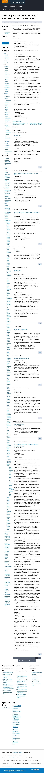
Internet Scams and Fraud (14, 22)
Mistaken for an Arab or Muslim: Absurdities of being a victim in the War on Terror (8, 536)
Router (14, 735)
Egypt (6, 128)
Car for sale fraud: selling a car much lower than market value (9, 252)
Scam (18, 735)
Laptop (18, 724)
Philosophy (7, 87)
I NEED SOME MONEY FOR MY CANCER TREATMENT (27, 212)
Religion (6, 89)
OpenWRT (16, 731)
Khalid (6, 55)
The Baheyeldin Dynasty (17, 752)
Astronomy (7, 141)
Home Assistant (16, 722)
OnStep (15, 729)
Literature (7, 77)
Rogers (18, 733)
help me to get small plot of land (21, 329)
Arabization (7, 96)
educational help (17, 391)
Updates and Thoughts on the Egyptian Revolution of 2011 (7, 602)
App (13, 708)
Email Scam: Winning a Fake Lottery (8, 263)
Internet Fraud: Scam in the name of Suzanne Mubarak (9, 343)
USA (6, 136)
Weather (8, 126)
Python (14, 733)
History (6, 71)
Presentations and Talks (8, 672)
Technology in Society (17, 121)
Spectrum (18, 738)
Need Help (16, 250)
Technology (6, 93)
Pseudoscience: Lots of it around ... (8, 570)
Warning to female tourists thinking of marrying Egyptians (22, 681)
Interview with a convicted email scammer (9, 422)
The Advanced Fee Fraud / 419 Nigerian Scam (9, 514)
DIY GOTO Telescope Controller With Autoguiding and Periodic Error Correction (8, 192)
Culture (6, 68)
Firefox (14, 720)
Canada (6, 125)
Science (6, 70)
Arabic (16, 708)
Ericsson (16, 719)
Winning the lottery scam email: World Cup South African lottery (22, 691)
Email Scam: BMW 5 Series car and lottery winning (21, 696)
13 (25, 658)
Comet (19, 711)
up (27, 123)
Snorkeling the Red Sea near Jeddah (7, 596)
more (3, 696)
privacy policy (11, 757)
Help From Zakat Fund (19, 424)
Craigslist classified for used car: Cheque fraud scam (22, 686)
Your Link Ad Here (6, 707)
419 (13, 706)
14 (28, 658)
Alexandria (8, 132)
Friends (5, 60)
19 (19, 660)
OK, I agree (30, 769)
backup (14, 710)
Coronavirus (16, 714)
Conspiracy (15, 712)
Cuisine (7, 130)
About (9, 9)
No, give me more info (13, 771)
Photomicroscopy (8, 151)
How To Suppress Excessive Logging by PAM (7, 692)
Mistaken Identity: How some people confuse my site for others (7, 545)
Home (4, 9)
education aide (17, 135)
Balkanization (15, 711)
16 (34, 658)
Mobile (15, 727)
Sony (14, 738)
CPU (20, 716)
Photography (7, 145)
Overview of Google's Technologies (7, 563)
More (14, 743)
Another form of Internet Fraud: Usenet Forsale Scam (8, 240)
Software (7, 102)
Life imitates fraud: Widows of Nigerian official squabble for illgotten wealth (9, 435)
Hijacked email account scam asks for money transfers (8, 326)
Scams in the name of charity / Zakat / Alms (30, 22)
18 (39, 658)
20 (22, 660)
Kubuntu (15, 724)
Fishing (6, 143)
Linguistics (7, 73)
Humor (6, 81)
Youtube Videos (35, 677)
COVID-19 (15, 717)
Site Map (15, 9)
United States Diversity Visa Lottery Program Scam (8, 525)
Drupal (6, 98)
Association (8, 100)
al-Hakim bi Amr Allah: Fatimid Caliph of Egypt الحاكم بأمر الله (8, 161)
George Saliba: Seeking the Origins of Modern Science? (8, 215)
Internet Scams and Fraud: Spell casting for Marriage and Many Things (8, 381)
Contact (21, 9)
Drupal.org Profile (35, 681)
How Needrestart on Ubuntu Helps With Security (7, 676)
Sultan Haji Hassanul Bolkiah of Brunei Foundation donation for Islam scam (11, 488)
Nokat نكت (6, 62)
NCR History (7, 112)
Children (6, 91)
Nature (6, 149)
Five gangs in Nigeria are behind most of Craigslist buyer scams (9, 313)
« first (15, 658)
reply (40, 206)
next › (30, 660)
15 (31, 658)
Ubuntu (15, 742)
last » (34, 660)
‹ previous (20, 658)
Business (7, 85)
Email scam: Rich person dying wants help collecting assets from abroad (9, 286)
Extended (7, 58)
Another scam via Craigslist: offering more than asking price (22, 676)
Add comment (15, 127)
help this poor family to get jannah (21, 358)
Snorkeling (7, 147)
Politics (6, 79)
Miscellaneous (8, 121)
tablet (14, 739)
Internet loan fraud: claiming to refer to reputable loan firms (9, 413)
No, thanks (36, 769)
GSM (17, 720)
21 (25, 660)
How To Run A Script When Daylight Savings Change (8, 681)
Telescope (17, 739)
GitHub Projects (35, 679)
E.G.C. (7, 134)
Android (17, 706)
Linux (6, 94)
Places (5, 123)
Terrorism (7, 83)
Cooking (6, 66)
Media (6, 75)
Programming (7, 118)
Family (5, 53)
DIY (13, 718)
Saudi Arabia (7, 137)
